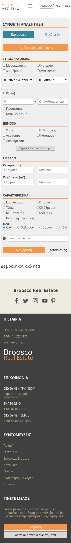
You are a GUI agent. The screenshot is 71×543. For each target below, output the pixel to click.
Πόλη (62, 227)
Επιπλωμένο (14, 202)
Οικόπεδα (52, 34)
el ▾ (57, 6)
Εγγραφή (35, 527)
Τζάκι (10, 208)
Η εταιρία (10, 452)
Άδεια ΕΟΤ (47, 213)
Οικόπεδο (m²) (14, 177)
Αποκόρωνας (15, 141)
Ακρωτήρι (13, 135)
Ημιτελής (47, 65)
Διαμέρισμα (14, 71)
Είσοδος (46, 6)
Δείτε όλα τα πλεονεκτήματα (35, 535)
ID (4, 238)
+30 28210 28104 (15, 409)
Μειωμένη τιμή (16, 114)
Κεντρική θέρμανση (20, 218)
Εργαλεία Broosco (16, 458)
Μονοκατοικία (16, 65)
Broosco (11, 4)
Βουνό (45, 227)
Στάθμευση (48, 208)
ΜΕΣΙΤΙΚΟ (11, 9)
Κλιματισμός (15, 213)
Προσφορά (14, 109)
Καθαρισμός (58, 250)
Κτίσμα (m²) (12, 165)
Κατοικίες (18, 34)
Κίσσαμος (47, 135)
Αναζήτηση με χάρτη (19, 478)
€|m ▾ (66, 6)
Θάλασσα (25, 227)
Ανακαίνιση (48, 71)
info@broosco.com (17, 421)
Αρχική (8, 445)
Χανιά (10, 130)
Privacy (9, 484)
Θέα (6, 224)
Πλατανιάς (48, 130)
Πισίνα (45, 202)
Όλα (7, 227)
